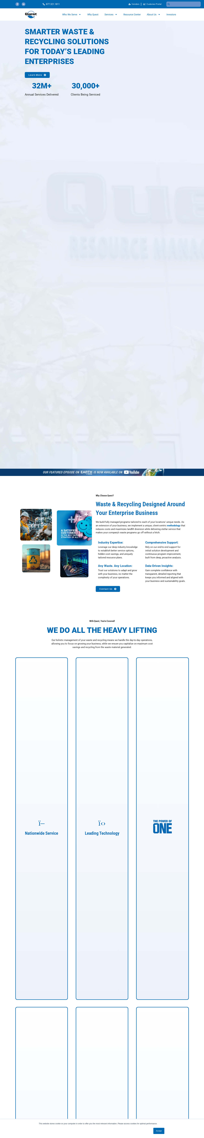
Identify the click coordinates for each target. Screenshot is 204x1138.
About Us (153, 14)
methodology (173, 525)
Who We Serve (71, 14)
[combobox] (183, 4)
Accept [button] (159, 1131)
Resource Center (132, 14)
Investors (171, 14)
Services (111, 14)
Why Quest (92, 14)
